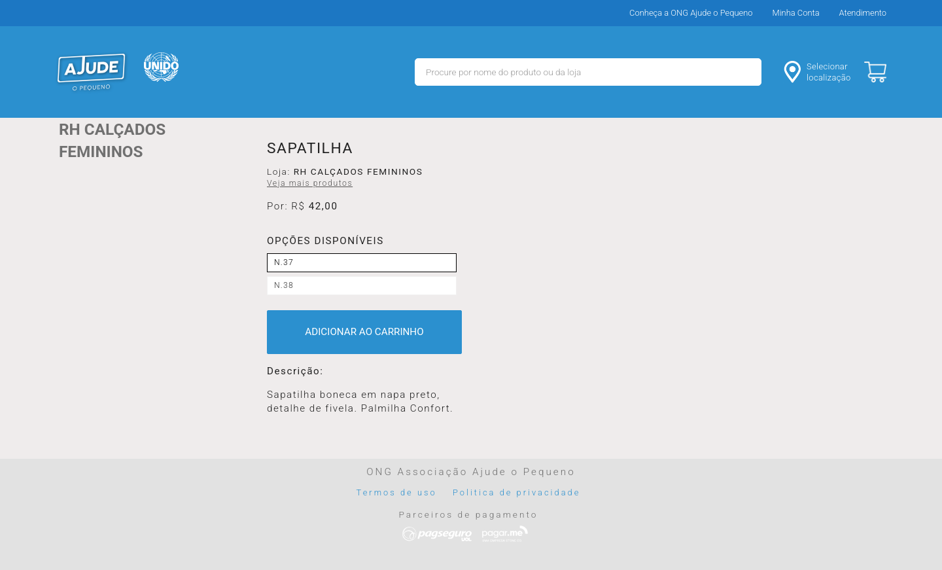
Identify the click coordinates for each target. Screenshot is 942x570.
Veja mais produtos (310, 183)
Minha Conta (796, 13)
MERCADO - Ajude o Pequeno (91, 72)
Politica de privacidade (516, 492)
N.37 (284, 262)
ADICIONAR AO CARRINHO (364, 332)
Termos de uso (397, 492)
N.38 (284, 285)
